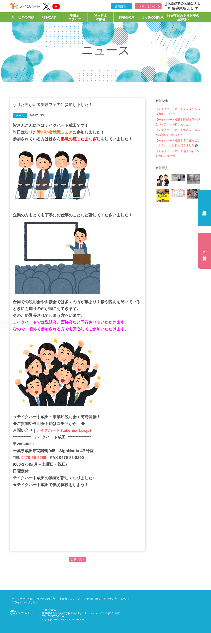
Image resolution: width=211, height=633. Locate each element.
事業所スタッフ (74, 17)
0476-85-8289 (33, 457)
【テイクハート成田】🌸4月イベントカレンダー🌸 (177, 154)
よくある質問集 (152, 17)
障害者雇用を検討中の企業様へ (183, 17)
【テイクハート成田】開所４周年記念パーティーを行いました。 (177, 122)
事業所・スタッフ (69, 598)
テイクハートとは (22, 598)
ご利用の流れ (92, 598)
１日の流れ (49, 17)
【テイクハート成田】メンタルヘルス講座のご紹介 (177, 111)
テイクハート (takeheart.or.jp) (63, 430)
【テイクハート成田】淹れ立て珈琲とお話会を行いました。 (177, 132)
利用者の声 (126, 17)
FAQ (123, 598)
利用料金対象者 (100, 17)
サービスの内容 (23, 17)
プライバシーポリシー (25, 602)
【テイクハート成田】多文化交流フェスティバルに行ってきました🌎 (177, 143)
